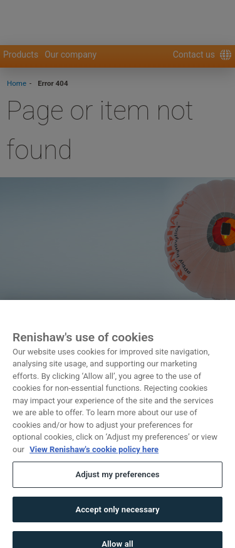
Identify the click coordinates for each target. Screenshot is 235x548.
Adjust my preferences (117, 484)
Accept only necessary (117, 519)
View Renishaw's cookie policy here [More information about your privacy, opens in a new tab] (94, 458)
